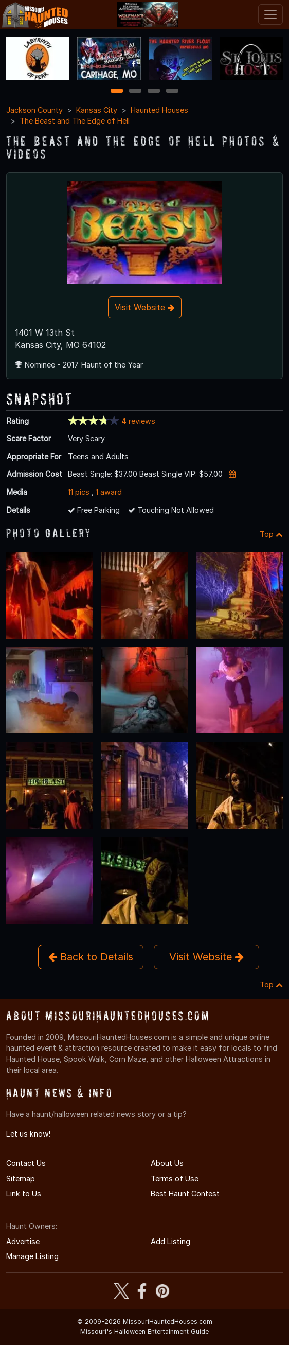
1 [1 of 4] (117, 91)
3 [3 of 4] (154, 91)
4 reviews (138, 420)
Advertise (23, 1241)
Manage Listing (32, 1256)
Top (271, 534)
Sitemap (20, 1178)
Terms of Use (174, 1178)
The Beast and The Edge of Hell (75, 120)
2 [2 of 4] (135, 91)
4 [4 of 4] (172, 91)
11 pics (78, 491)
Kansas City (96, 110)
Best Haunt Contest (185, 1193)
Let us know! (28, 1133)
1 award (109, 491)
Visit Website (145, 307)
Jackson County (34, 110)
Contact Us (26, 1163)
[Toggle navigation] (270, 14)
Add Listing (170, 1241)
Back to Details (90, 957)
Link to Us (23, 1193)
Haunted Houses (159, 110)
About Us (167, 1163)
